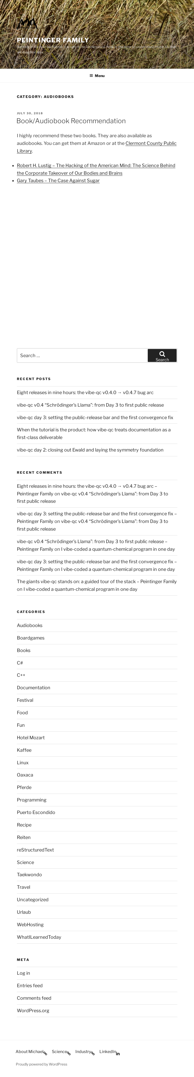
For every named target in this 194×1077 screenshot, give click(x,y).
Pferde (24, 787)
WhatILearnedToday (39, 937)
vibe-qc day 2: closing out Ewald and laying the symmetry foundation (90, 450)
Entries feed (30, 985)
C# (20, 663)
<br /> (32, 222)
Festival (25, 700)
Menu (97, 75)
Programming (32, 800)
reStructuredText (35, 850)
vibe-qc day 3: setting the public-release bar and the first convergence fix (95, 417)
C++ (21, 675)
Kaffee (24, 750)
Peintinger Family (53, 40)
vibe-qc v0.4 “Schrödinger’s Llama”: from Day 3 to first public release (90, 405)
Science (25, 862)
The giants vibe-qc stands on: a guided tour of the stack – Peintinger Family (97, 581)
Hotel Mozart (31, 737)
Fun (21, 725)
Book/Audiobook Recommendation (71, 121)
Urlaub (24, 912)
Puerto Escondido (36, 812)
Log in (23, 973)
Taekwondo (29, 874)
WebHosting (30, 924)
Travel (23, 887)
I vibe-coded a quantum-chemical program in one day (118, 549)
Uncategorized (33, 899)
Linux (23, 762)
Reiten (24, 837)
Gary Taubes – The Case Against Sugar (58, 180)
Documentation (33, 687)
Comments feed (34, 998)
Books (23, 650)
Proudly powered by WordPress (41, 1064)
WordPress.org (33, 1010)
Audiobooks (29, 625)
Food (22, 712)
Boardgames (30, 638)
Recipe (24, 825)
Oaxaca (25, 775)
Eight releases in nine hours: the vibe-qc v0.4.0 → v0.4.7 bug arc (85, 392)
